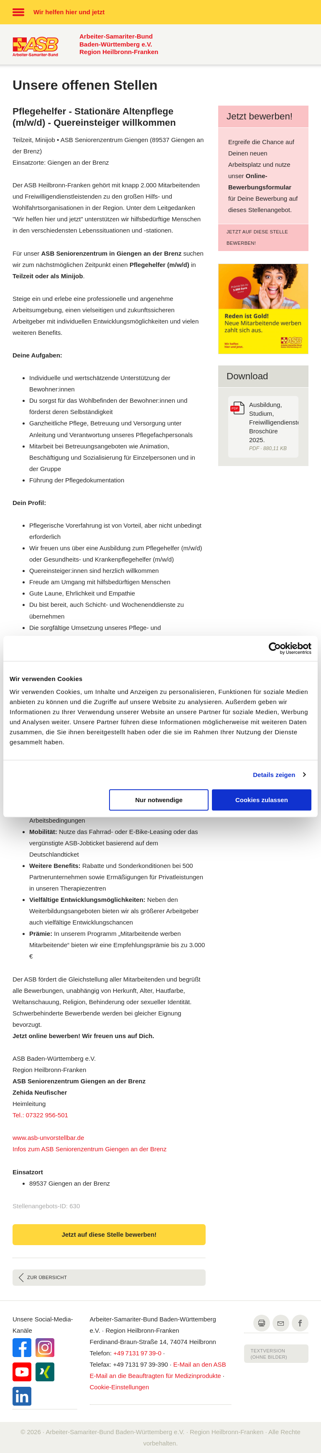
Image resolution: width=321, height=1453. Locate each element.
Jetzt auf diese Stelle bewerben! (257, 237)
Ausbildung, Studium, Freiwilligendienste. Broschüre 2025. (273, 427)
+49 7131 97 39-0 (137, 1353)
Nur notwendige (158, 799)
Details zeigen (274, 774)
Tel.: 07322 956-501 (40, 1115)
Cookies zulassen (261, 799)
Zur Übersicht (47, 1277)
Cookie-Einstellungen (119, 1387)
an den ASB (199, 1364)
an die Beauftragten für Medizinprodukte (155, 1375)
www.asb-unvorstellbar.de (48, 1137)
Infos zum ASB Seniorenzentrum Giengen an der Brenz (89, 1149)
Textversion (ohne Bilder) (269, 1354)
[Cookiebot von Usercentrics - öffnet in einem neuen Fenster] (274, 648)
